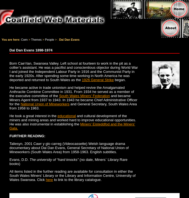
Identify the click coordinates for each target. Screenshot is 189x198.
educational (66, 116)
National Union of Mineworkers (45, 104)
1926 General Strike (98, 80)
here (49, 180)
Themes (36, 39)
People (49, 39)
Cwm (24, 39)
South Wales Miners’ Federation (84, 96)
